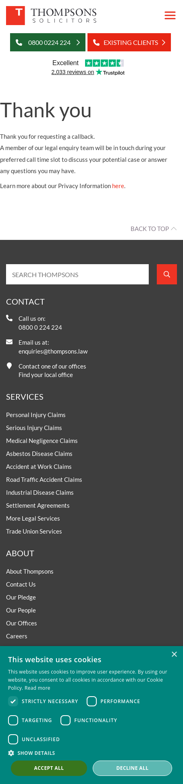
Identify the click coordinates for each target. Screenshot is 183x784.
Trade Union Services (34, 531)
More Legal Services (33, 518)
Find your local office (46, 374)
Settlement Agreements (38, 505)
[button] (91, 753)
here (118, 185)
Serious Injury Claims (34, 427)
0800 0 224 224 (40, 327)
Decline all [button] (132, 768)
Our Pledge (21, 597)
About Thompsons (30, 571)
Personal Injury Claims (36, 414)
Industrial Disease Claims (40, 492)
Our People (21, 610)
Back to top (150, 228)
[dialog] (91, 715)
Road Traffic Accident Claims (44, 479)
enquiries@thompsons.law (53, 351)
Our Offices (21, 623)
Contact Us (21, 584)
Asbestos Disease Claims (39, 453)
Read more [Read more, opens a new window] (37, 687)
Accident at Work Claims (39, 466)
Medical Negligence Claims (42, 440)
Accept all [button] (49, 768)
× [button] (174, 655)
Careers (16, 636)
